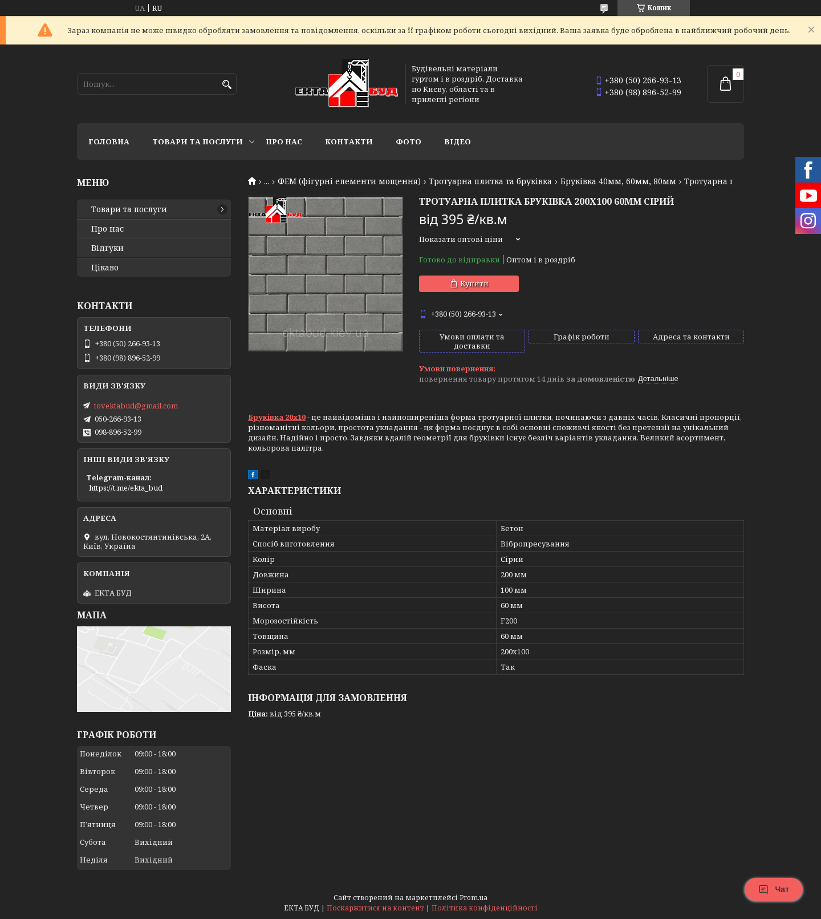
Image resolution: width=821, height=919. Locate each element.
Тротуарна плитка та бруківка (490, 181)
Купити (474, 283)
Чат (773, 889)
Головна (108, 141)
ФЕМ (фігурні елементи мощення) (349, 181)
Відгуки (107, 248)
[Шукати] (227, 85)
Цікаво (105, 267)
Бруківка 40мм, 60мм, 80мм (618, 181)
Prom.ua (473, 897)
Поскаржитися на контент (375, 908)
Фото (408, 141)
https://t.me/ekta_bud (125, 487)
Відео (457, 141)
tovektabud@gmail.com (136, 405)
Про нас (284, 141)
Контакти (349, 141)
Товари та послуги (197, 141)
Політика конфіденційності (485, 908)
